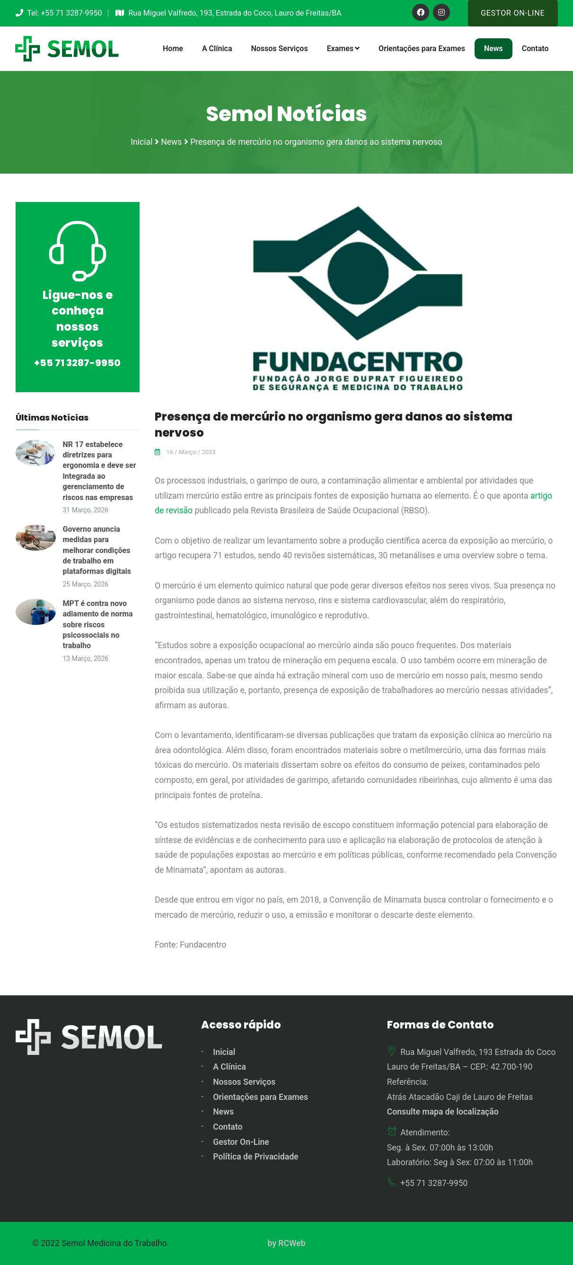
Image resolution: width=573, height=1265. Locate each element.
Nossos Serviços (279, 48)
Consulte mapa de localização (443, 1111)
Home (173, 48)
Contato (535, 48)
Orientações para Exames (422, 48)
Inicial (224, 1052)
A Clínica (217, 48)
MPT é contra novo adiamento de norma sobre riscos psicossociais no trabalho (98, 624)
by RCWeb (286, 1243)
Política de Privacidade (255, 1156)
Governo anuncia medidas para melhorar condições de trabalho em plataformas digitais (97, 550)
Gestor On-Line (513, 13)
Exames (343, 48)
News (493, 48)
